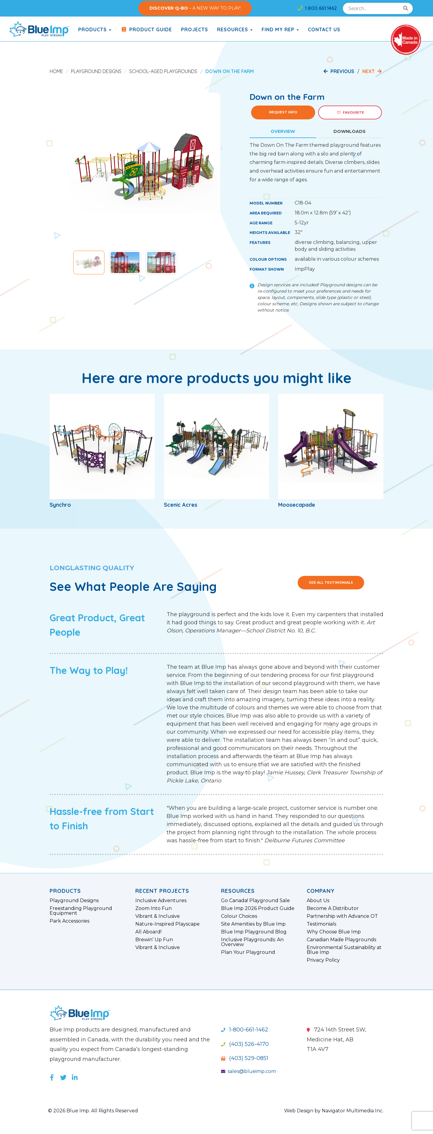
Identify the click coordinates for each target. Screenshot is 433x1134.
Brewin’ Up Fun (154, 939)
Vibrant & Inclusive (157, 916)
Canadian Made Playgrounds (341, 939)
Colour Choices (239, 916)
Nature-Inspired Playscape (167, 924)
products (94, 29)
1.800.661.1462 (317, 8)
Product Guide (146, 29)
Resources (235, 29)
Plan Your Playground (248, 952)
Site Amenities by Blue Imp (253, 924)
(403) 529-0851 (244, 1058)
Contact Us (324, 29)
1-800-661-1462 (244, 1029)
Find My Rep (280, 29)
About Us (318, 900)
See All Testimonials (331, 582)
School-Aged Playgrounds (163, 71)
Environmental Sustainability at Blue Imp (344, 950)
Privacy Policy (323, 960)
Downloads (349, 131)
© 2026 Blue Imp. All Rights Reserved (93, 1111)
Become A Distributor (333, 908)
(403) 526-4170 (245, 1044)
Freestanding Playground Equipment (81, 911)
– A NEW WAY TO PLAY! (195, 8)
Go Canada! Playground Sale (255, 900)
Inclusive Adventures (160, 900)
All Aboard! (148, 932)
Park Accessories (69, 921)
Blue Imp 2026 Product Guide (257, 908)
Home (56, 71)
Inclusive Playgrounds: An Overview (252, 942)
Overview (283, 131)
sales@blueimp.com (248, 1071)
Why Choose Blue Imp (334, 932)
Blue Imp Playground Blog (254, 932)
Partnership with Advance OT (342, 916)
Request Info (283, 112)
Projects (194, 29)
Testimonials (321, 924)
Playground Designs (96, 71)
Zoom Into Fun (153, 908)
